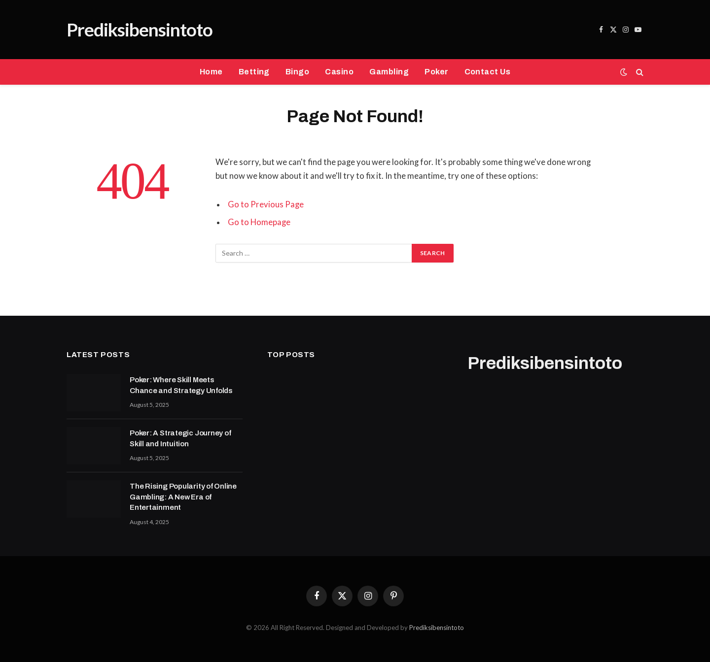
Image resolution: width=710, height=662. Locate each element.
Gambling (389, 71)
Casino (339, 71)
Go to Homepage (259, 222)
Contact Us (487, 71)
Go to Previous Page (266, 204)
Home (211, 71)
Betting (254, 71)
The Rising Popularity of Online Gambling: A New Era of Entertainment (183, 496)
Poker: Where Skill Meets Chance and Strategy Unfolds (181, 385)
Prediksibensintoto (436, 627)
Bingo (297, 71)
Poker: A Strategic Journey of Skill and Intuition (180, 438)
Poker (436, 71)
